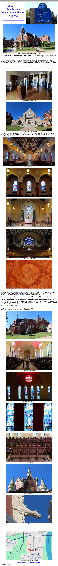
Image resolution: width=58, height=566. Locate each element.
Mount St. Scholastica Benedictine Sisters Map (13, 20)
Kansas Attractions (21, 562)
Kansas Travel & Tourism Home (34, 562)
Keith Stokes (9, 564)
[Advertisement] (29, 67)
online (23, 294)
